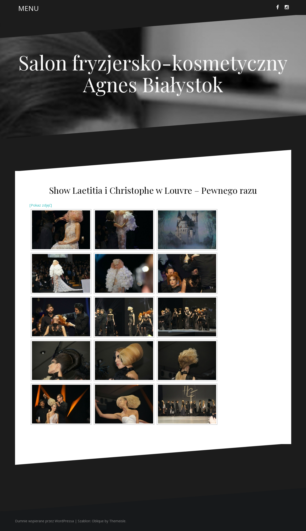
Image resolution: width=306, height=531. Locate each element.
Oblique (98, 521)
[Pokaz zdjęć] (41, 205)
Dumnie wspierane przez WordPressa (44, 521)
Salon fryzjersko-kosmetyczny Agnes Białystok (153, 73)
